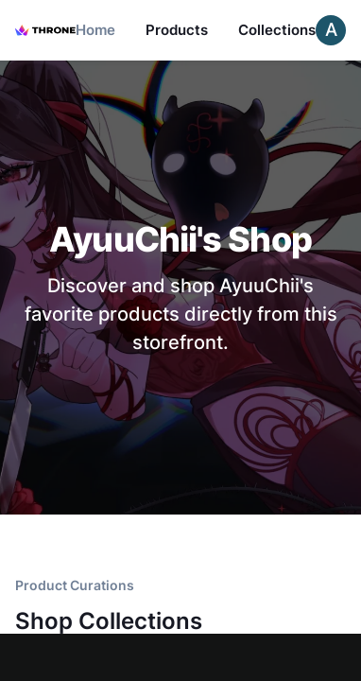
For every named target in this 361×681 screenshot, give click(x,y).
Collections (277, 30)
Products (177, 30)
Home (95, 30)
